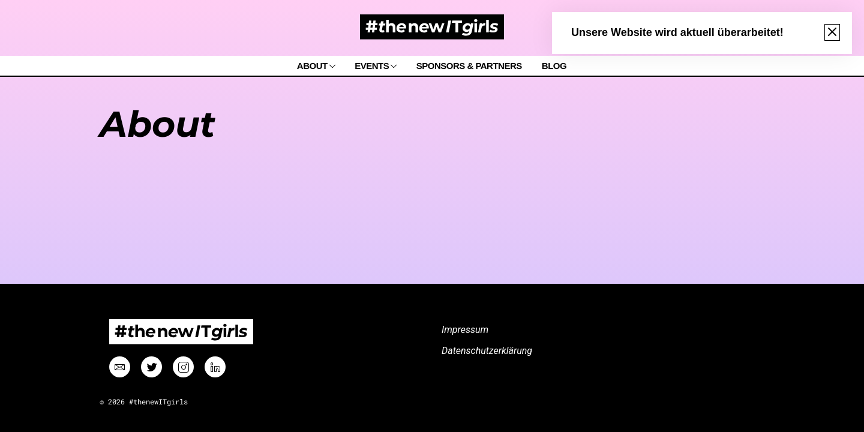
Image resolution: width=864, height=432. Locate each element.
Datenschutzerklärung (487, 350)
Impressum (465, 329)
